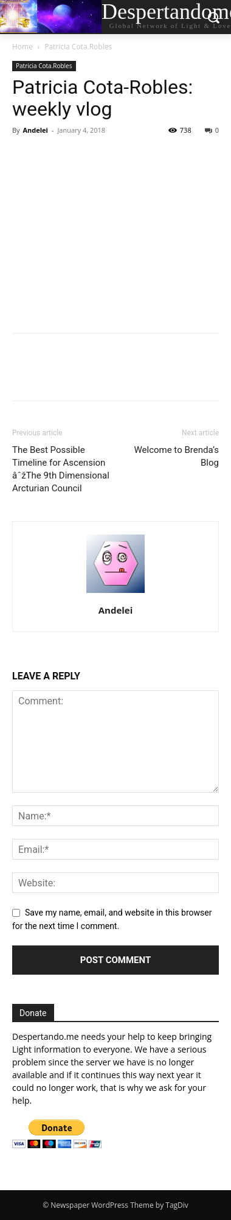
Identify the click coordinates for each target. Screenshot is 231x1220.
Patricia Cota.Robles (78, 46)
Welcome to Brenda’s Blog (176, 456)
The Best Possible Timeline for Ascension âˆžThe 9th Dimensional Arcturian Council (60, 469)
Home (22, 46)
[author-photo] (115, 593)
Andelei (35, 130)
